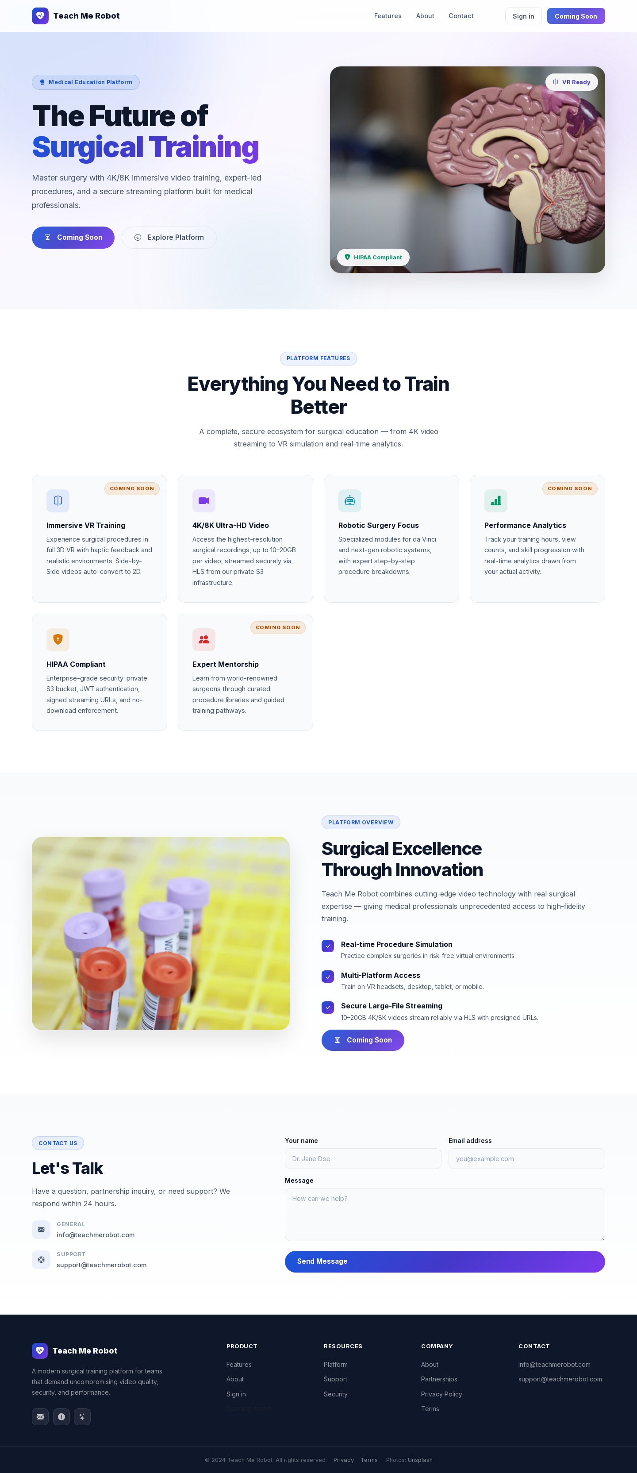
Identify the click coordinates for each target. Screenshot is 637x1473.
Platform (336, 1364)
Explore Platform (168, 237)
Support (335, 1379)
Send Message (325, 1261)
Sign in (523, 16)
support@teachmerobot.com (560, 1379)
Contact (461, 15)
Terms (430, 1408)
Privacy (344, 1460)
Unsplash (420, 1460)
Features (388, 15)
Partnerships (439, 1379)
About (425, 15)
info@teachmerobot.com (554, 1364)
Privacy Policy (441, 1394)
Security (336, 1394)
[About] (61, 1416)
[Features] (82, 1416)
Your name (304, 1140)
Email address (472, 1140)
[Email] (40, 1416)
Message (302, 1180)
